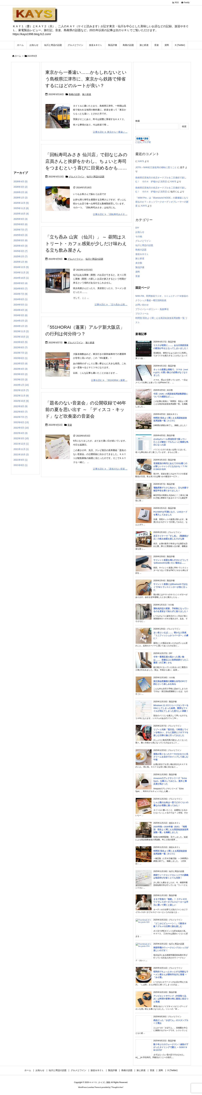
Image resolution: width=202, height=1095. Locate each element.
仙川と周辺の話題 (95, 176)
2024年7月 (20, 294)
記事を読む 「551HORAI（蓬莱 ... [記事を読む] (109, 380)
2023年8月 (20, 347)
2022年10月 (21, 401)
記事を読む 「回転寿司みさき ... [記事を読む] (110, 214)
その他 (138, 236)
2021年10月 (21, 454)
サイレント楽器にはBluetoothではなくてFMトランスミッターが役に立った (170, 587)
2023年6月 (20, 358)
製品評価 (139, 267)
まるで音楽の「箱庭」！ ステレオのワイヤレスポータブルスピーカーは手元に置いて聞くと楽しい (170, 902)
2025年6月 (20, 235)
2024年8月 (20, 288)
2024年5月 (20, 304)
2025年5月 (20, 240)
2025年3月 (20, 251)
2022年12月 (21, 390)
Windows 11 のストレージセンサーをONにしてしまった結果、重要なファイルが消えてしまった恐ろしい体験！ (170, 708)
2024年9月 (20, 283)
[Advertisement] (25, 115)
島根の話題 (74, 94)
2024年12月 (21, 267)
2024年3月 (20, 315)
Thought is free (117, 1087)
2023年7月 (20, 353)
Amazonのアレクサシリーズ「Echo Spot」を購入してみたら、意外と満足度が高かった (170, 781)
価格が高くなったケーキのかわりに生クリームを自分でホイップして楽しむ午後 (170, 757)
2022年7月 (20, 417)
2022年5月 (21, 427)
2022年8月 (20, 411)
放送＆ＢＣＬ (142, 254)
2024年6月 (20, 299)
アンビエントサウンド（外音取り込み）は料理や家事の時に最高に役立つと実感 (170, 999)
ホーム (18, 56)
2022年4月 (20, 433)
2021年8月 (20, 465)
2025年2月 (20, 256)
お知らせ (139, 232)
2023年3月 (20, 374)
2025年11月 (21, 208)
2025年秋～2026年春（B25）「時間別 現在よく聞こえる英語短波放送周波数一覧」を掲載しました (170, 830)
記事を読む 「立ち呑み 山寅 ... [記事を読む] (111, 304)
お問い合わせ (142, 305)
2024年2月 (20, 320)
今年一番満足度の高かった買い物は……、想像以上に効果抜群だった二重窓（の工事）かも (170, 660)
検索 (137, 121)
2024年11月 (21, 272)
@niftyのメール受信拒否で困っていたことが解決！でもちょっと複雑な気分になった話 (170, 442)
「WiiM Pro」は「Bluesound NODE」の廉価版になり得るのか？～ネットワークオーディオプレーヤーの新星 (161, 201)
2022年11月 (21, 395)
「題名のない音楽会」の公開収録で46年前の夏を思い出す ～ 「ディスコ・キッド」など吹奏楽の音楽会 (85, 409)
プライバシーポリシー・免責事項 (152, 309)
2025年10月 (21, 213)
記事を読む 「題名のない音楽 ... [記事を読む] (110, 469)
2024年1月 (20, 326)
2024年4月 (20, 310)
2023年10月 (21, 336)
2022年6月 (21, 422)
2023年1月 (21, 385)
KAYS (141, 161)
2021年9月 (20, 460)
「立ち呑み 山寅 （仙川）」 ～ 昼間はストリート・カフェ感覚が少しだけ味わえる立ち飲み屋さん (86, 244)
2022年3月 (21, 438)
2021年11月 (21, 449)
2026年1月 (20, 197)
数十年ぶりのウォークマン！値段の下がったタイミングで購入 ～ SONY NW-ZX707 (170, 1047)
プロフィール (142, 313)
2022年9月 (20, 406)
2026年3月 (20, 187)
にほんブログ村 (143, 142)
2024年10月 (21, 278)
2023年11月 (21, 331)
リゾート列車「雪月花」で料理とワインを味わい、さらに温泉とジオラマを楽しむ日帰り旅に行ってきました (170, 732)
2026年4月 (20, 181)
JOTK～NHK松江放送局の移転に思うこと (156, 167)
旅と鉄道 (86, 94)
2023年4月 (20, 369)
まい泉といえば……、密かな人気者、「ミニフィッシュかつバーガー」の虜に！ (170, 635)
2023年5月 (20, 363)
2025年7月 (20, 229)
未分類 (138, 263)
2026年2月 (20, 192)
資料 (137, 271)
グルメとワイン (76, 176)
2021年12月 (21, 444)
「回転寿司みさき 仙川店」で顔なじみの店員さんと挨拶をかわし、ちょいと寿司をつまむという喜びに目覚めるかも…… (86, 161)
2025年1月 (20, 262)
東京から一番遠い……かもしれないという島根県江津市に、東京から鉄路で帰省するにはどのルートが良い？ (86, 79)
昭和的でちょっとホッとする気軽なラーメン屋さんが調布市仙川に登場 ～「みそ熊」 (170, 974)
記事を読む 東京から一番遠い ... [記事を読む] (110, 132)
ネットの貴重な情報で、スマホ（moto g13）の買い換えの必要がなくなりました (170, 372)
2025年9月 (20, 219)
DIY (137, 227)
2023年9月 (20, 342)
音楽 (70, 425)
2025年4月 (20, 245)
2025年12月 (21, 203)
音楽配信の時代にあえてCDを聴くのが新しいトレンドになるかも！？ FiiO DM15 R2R (170, 466)
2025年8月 (20, 224)
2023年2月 (20, 379)
